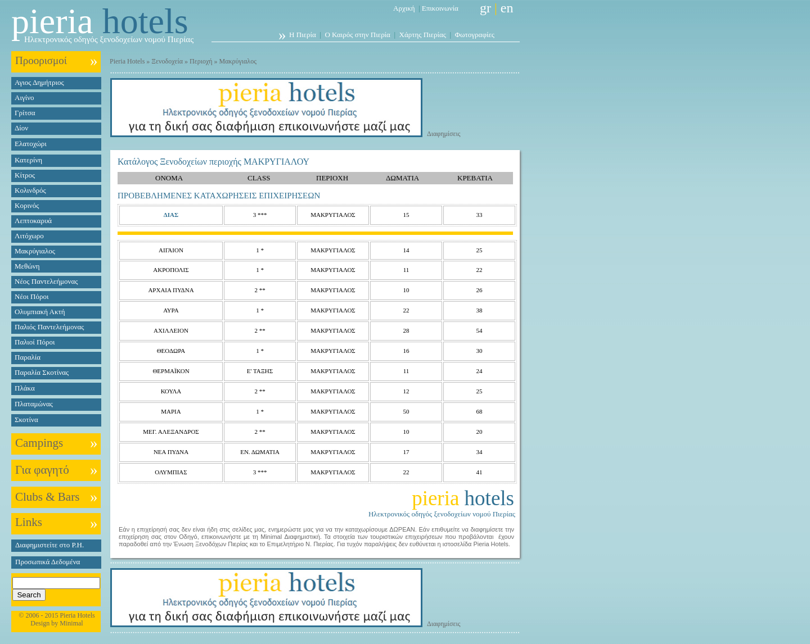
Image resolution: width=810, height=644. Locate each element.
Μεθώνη (27, 266)
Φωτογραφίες (474, 34)
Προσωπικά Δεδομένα (47, 561)
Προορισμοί (41, 60)
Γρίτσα (25, 112)
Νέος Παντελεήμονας (46, 281)
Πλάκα (25, 388)
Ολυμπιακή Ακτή (40, 311)
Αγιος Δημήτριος (39, 82)
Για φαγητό (42, 470)
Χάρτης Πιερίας (422, 34)
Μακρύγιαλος (35, 251)
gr (485, 8)
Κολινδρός (30, 190)
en (507, 8)
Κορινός (27, 205)
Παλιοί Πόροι (35, 342)
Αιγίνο (24, 97)
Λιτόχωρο (29, 236)
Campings (39, 443)
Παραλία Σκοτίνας (42, 372)
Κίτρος (25, 175)
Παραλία (27, 357)
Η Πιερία (302, 34)
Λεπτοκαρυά (33, 220)
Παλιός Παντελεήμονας (49, 327)
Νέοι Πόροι (31, 296)
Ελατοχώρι (31, 143)
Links (28, 522)
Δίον (21, 128)
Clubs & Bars (47, 497)
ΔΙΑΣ (171, 214)
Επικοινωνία (440, 8)
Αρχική (404, 8)
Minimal (71, 623)
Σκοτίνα (26, 419)
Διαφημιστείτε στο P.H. (49, 545)
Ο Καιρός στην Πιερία (357, 34)
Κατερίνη (28, 160)
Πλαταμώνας (34, 404)
